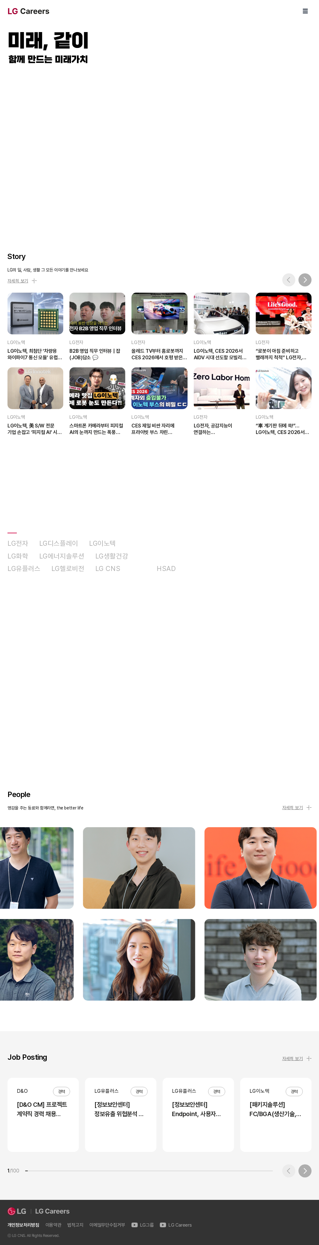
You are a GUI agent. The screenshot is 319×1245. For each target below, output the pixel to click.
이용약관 (53, 1225)
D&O (138, 568)
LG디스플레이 (58, 543)
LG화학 (17, 556)
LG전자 (17, 543)
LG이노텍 (102, 543)
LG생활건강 (111, 556)
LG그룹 (142, 1225)
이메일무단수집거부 (107, 1225)
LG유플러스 (23, 568)
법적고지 (75, 1225)
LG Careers (176, 1225)
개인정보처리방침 (23, 1225)
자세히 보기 (22, 280)
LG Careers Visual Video (159, 151)
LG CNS (108, 568)
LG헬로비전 (67, 568)
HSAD (166, 568)
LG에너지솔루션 (61, 556)
